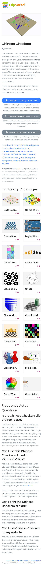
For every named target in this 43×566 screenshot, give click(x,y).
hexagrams (7, 160)
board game (19, 145)
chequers (6, 154)
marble (16, 160)
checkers (20, 151)
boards (5, 148)
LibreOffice (27, 485)
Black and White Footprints (19, 288)
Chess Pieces (32, 262)
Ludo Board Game (14, 210)
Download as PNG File (21, 116)
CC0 (18, 168)
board (10, 145)
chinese (14, 154)
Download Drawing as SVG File (21, 100)
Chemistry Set (33, 394)
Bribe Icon (31, 367)
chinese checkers (27, 154)
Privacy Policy (23, 560)
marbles (24, 160)
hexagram (30, 157)
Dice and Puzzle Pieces (16, 367)
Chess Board (11, 236)
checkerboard (23, 148)
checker (12, 148)
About (8, 560)
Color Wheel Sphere (15, 394)
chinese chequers (10, 157)
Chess (28, 288)
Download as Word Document (21, 132)
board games (32, 145)
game (21, 157)
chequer (29, 151)
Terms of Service (35, 560)
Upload (14, 560)
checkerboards (9, 151)
